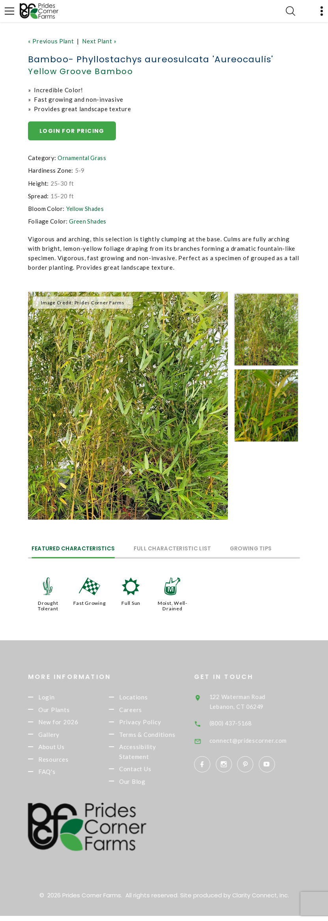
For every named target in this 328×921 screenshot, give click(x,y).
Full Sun (130, 603)
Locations (142, 697)
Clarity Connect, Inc (260, 900)
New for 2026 (67, 723)
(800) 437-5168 (243, 722)
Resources (62, 762)
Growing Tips (264, 549)
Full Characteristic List (180, 549)
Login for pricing (72, 131)
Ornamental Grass (83, 158)
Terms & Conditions (156, 736)
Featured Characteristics (76, 549)
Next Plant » (102, 41)
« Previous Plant (52, 41)
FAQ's (56, 775)
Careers (139, 710)
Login (55, 697)
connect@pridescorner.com (259, 740)
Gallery (58, 736)
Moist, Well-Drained (172, 606)
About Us (60, 749)
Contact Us (144, 773)
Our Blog (141, 786)
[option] (128, 406)
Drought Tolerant (48, 606)
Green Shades (88, 222)
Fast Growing (89, 603)
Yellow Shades (85, 209)
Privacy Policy (149, 723)
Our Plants (63, 710)
